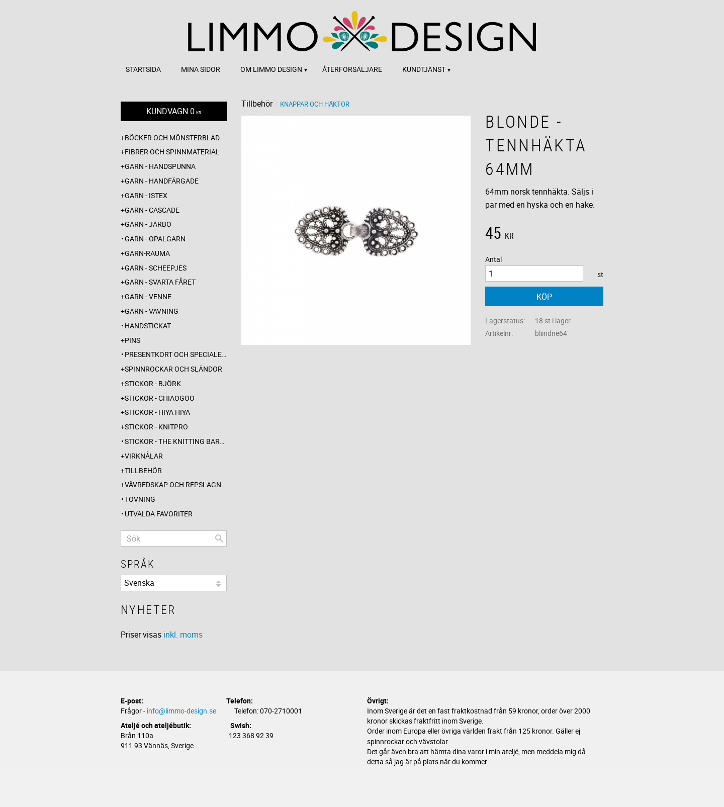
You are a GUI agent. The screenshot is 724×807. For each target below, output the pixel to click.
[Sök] (219, 538)
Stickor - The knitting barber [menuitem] (176, 441)
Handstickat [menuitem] (148, 325)
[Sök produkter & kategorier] (174, 538)
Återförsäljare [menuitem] (352, 69)
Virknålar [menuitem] (144, 456)
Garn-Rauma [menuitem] (147, 253)
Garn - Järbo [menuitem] (148, 224)
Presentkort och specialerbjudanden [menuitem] (176, 354)
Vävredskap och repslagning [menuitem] (176, 484)
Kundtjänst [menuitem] (423, 69)
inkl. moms (183, 634)
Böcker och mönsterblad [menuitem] (172, 137)
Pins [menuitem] (132, 340)
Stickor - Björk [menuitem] (153, 383)
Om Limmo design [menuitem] (271, 69)
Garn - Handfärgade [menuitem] (162, 181)
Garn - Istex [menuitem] (146, 195)
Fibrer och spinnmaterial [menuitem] (172, 151)
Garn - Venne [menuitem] (148, 296)
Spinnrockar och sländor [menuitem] (173, 369)
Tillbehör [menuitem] (143, 470)
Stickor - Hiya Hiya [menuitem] (157, 412)
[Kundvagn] (174, 111)
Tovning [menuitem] (140, 499)
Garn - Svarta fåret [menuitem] (160, 282)
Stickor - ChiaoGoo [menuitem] (160, 398)
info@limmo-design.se (181, 710)
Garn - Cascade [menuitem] (152, 210)
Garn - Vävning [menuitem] (151, 311)
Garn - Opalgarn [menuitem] (155, 238)
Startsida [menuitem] (143, 69)
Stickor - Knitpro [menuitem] (156, 426)
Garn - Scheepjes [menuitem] (156, 268)
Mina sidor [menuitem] (200, 69)
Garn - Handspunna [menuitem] (160, 166)
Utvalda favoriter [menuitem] (159, 513)
